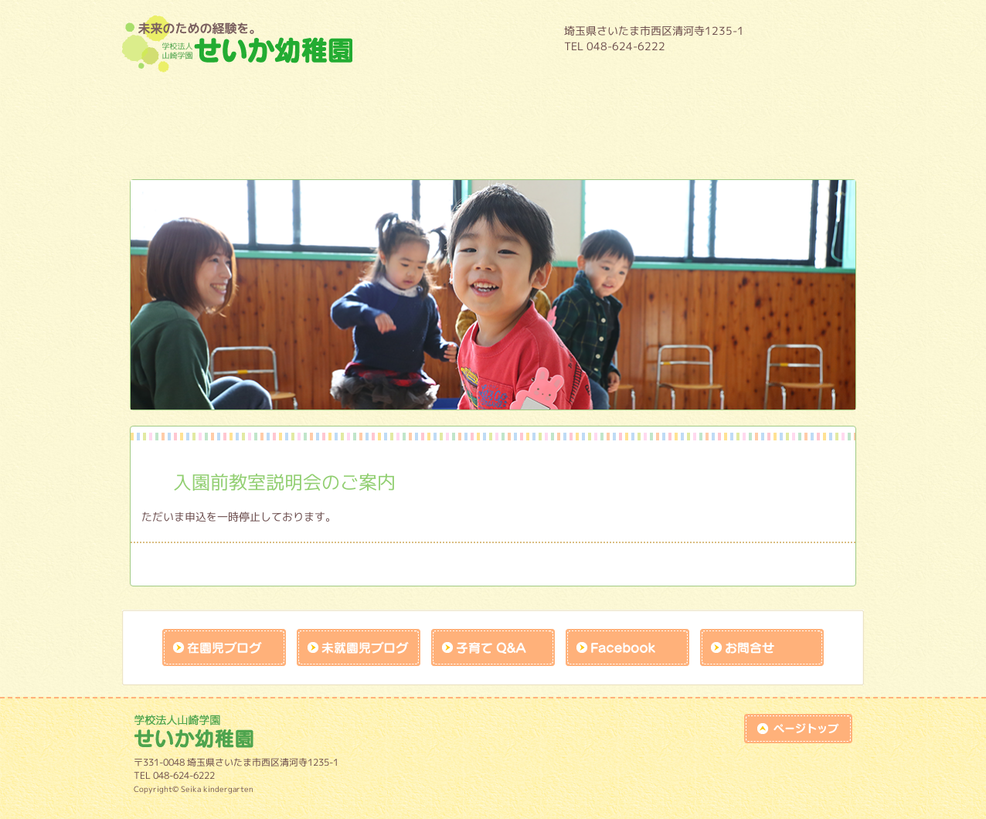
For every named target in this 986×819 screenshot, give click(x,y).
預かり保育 (678, 101)
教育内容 (307, 101)
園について (184, 101)
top (798, 728)
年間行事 (431, 101)
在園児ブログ (224, 647)
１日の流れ (555, 101)
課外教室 (431, 143)
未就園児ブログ (358, 647)
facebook (627, 647)
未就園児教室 (184, 143)
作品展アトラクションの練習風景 (555, 143)
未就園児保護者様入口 (678, 143)
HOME (810, 38)
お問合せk (762, 647)
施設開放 (307, 143)
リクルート (802, 143)
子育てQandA (493, 647)
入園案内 (802, 101)
